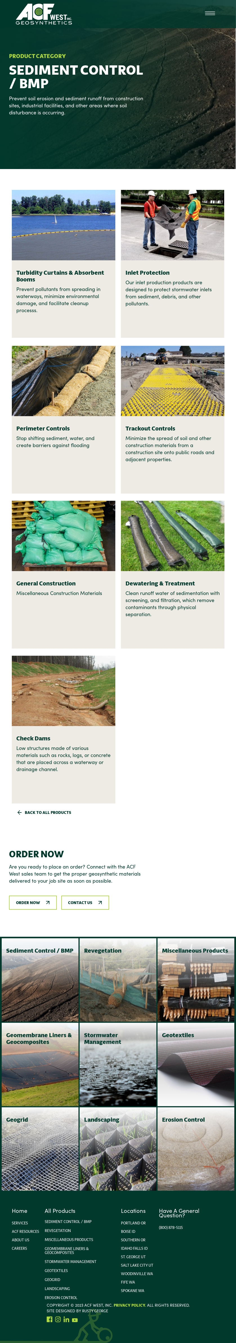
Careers (19, 1248)
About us (20, 1240)
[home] (44, 14)
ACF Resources (25, 1231)
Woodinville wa (137, 1274)
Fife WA (128, 1282)
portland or (133, 1223)
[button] (210, 14)
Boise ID (128, 1231)
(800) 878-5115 (171, 1227)
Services (20, 1223)
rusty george (95, 1311)
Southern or (133, 1240)
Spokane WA (132, 1290)
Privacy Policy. (130, 1305)
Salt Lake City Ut (137, 1265)
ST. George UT (133, 1257)
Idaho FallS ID (134, 1248)
